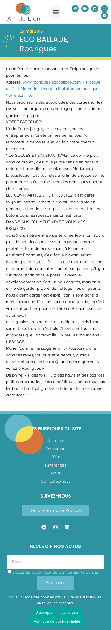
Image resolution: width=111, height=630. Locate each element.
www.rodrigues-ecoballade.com (52, 81)
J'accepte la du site (55, 572)
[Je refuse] (104, 610)
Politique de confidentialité (56, 621)
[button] (55, 12)
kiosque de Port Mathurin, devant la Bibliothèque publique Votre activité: (53, 88)
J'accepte (44, 612)
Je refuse (70, 612)
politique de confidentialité (60, 572)
